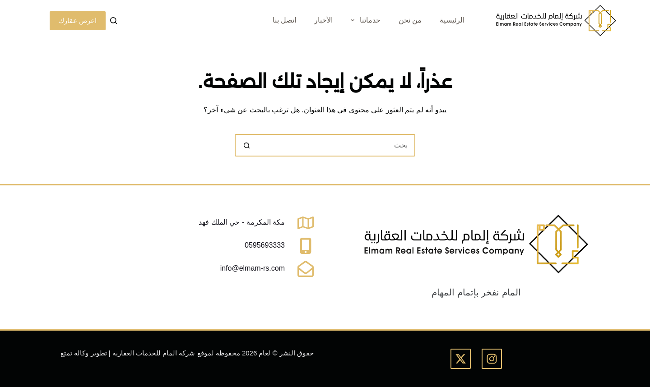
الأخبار (323, 20)
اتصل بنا (284, 20)
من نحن (410, 20)
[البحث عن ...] (336, 145)
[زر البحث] (246, 145)
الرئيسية (452, 20)
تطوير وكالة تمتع (83, 353)
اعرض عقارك (78, 20)
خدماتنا (363, 20)
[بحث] (113, 20)
